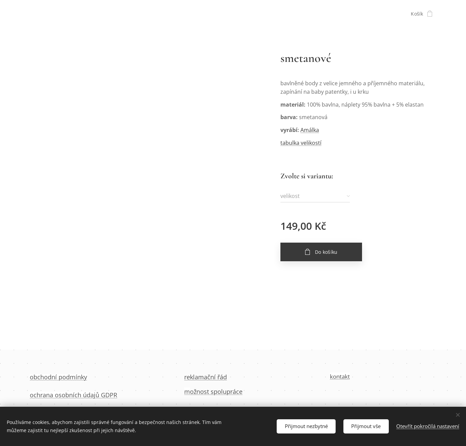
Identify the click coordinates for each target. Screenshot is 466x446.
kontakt (340, 376)
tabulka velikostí (300, 143)
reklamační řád (205, 377)
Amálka (309, 130)
